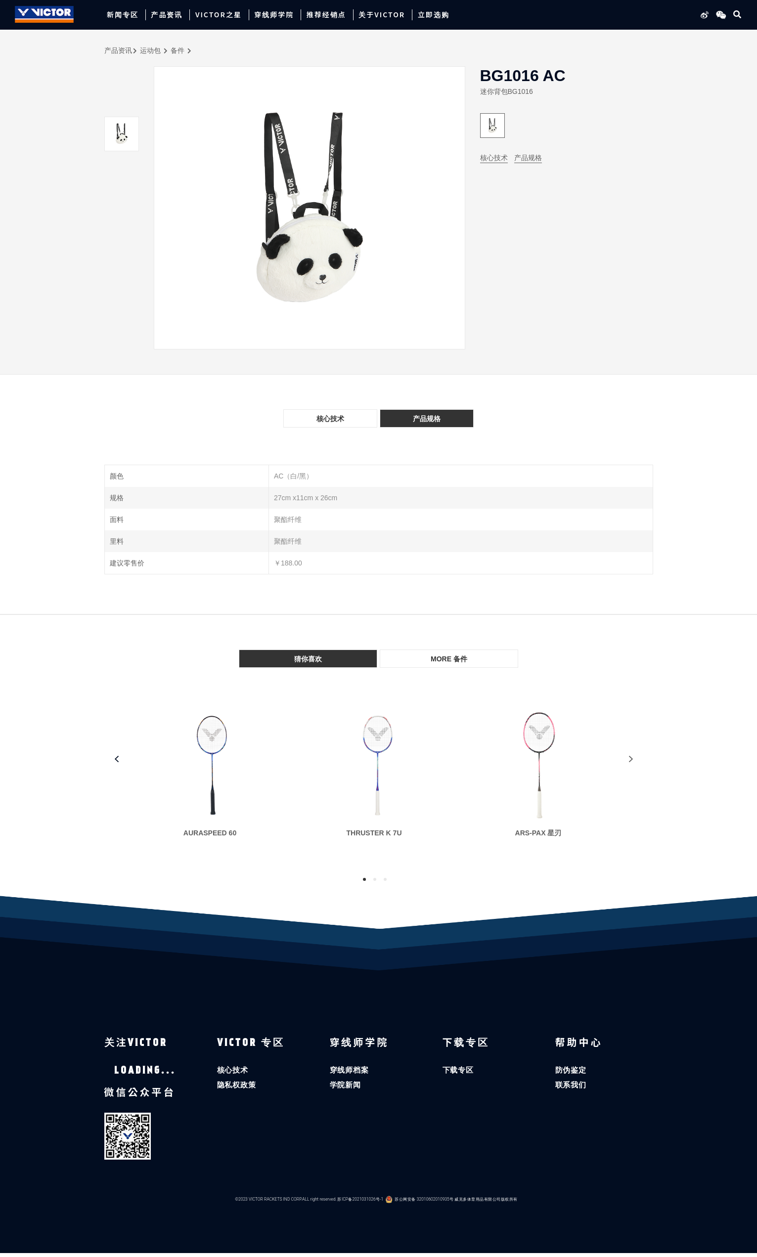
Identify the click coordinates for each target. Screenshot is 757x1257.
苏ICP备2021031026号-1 (361, 1203)
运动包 (150, 50)
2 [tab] (374, 879)
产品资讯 (118, 50)
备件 (177, 50)
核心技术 (494, 158)
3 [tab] (385, 879)
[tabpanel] (215, 780)
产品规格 (528, 158)
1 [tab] (364, 879)
